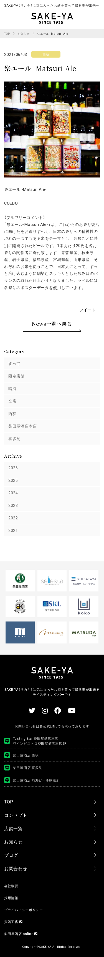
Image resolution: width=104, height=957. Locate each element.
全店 (12, 401)
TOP (8, 801)
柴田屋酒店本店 (22, 426)
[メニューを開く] (96, 18)
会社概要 (11, 885)
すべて (14, 363)
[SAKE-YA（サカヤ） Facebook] (57, 710)
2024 (13, 492)
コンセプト (15, 815)
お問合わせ (15, 868)
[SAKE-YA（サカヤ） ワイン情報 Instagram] (45, 710)
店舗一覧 (13, 828)
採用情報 (11, 897)
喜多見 (14, 438)
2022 (13, 518)
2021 (13, 530)
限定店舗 (16, 376)
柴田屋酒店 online (21, 933)
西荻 (12, 413)
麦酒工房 (13, 921)
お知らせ (13, 841)
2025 (13, 480)
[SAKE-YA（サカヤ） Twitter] (32, 710)
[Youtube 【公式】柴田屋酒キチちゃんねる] (72, 710)
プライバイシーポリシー (23, 909)
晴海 (12, 388)
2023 (13, 505)
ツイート (87, 309)
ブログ (11, 855)
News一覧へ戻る (52, 323)
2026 (13, 467)
